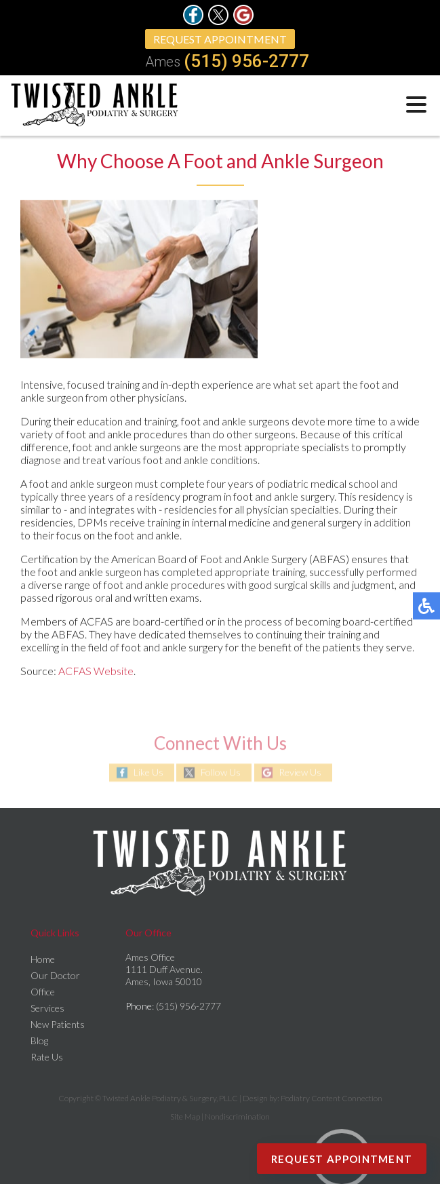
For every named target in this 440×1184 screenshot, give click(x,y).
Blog (39, 1040)
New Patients (58, 1024)
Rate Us (47, 1057)
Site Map (185, 1116)
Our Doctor (55, 975)
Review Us (300, 772)
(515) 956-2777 (246, 61)
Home (43, 959)
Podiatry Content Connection (331, 1098)
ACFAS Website (96, 670)
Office (43, 991)
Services (47, 1008)
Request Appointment (220, 39)
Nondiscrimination (237, 1116)
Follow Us (221, 772)
